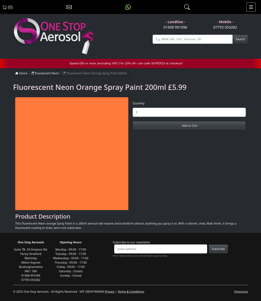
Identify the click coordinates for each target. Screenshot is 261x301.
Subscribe (218, 249)
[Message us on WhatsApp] (128, 7)
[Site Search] (193, 39)
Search (240, 39)
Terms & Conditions (131, 292)
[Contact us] (69, 7)
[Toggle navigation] (251, 7)
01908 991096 (175, 27)
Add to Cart (189, 126)
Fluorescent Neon (45, 73)
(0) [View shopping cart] (8, 7)
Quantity (138, 103)
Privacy (109, 292)
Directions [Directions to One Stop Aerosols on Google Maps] (241, 292)
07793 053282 (225, 27)
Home (21, 73)
